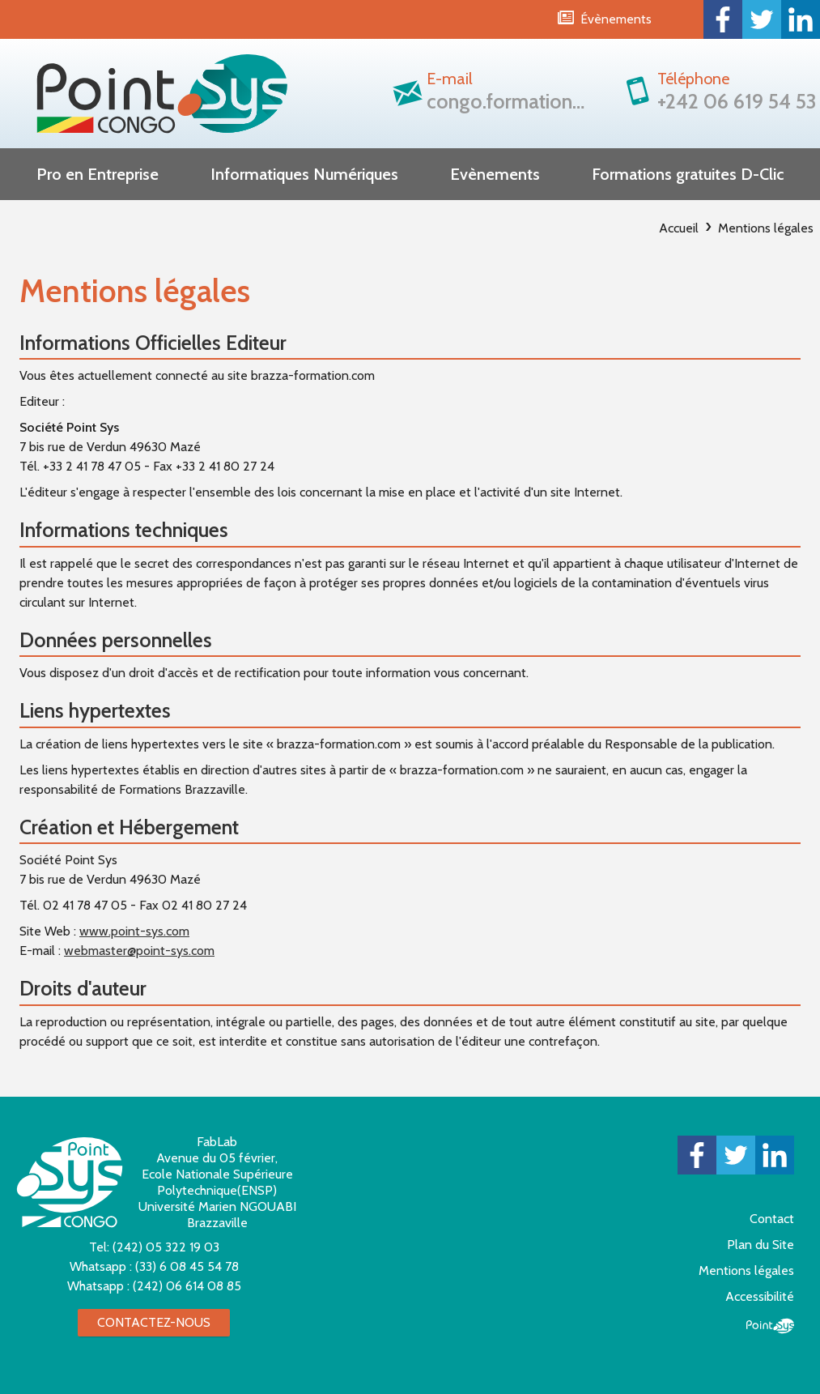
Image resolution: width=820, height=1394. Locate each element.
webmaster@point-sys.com (139, 950)
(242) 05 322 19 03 (166, 1247)
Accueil (679, 228)
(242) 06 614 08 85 (187, 1286)
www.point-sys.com (134, 931)
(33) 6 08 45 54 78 (187, 1266)
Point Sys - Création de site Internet (770, 1326)
